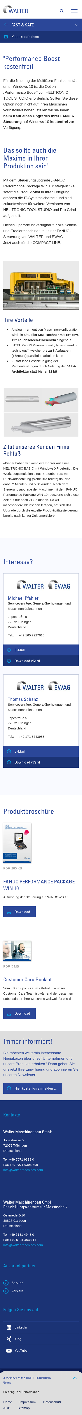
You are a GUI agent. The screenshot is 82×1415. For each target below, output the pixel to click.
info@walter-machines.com (23, 1170)
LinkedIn (21, 1327)
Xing (18, 1339)
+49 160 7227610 (31, 635)
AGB (7, 1408)
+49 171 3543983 (31, 736)
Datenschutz (52, 1402)
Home (8, 1402)
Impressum (28, 1402)
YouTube (21, 1350)
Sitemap (24, 1408)
